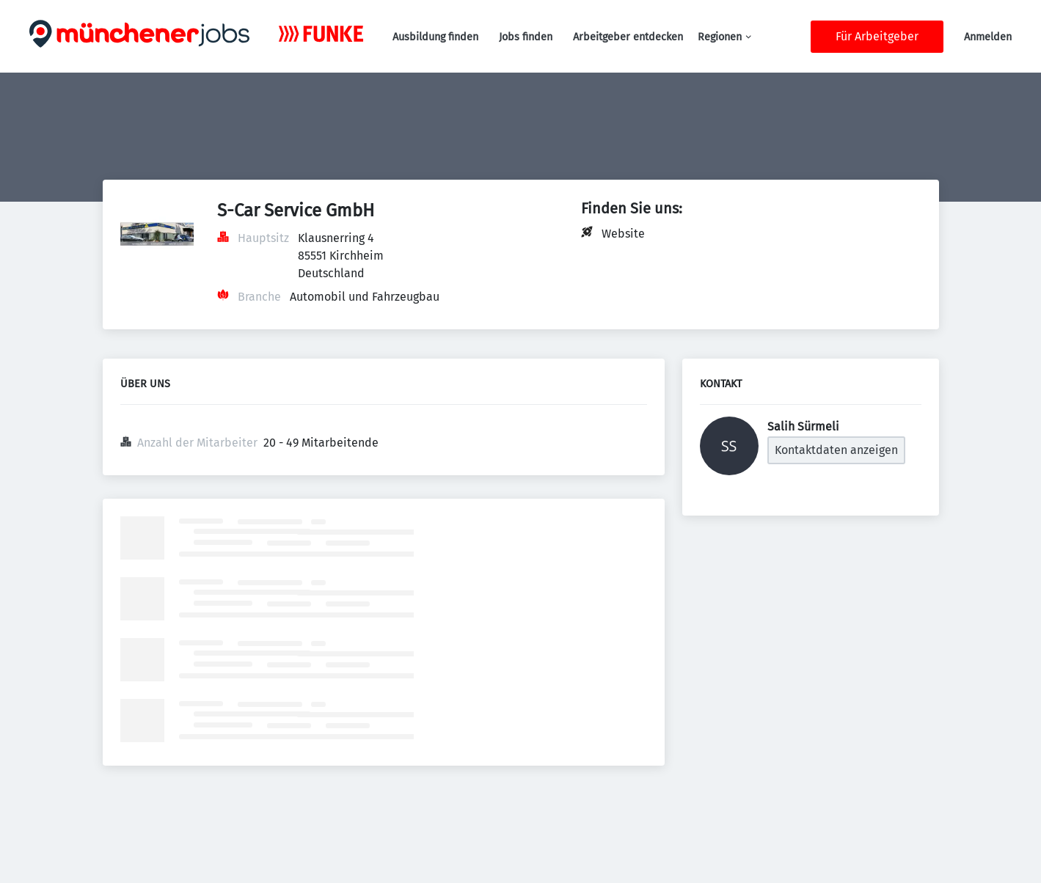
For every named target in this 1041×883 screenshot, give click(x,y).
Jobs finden (525, 37)
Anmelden (988, 37)
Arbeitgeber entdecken (628, 37)
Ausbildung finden (435, 37)
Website (623, 234)
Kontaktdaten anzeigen (836, 450)
